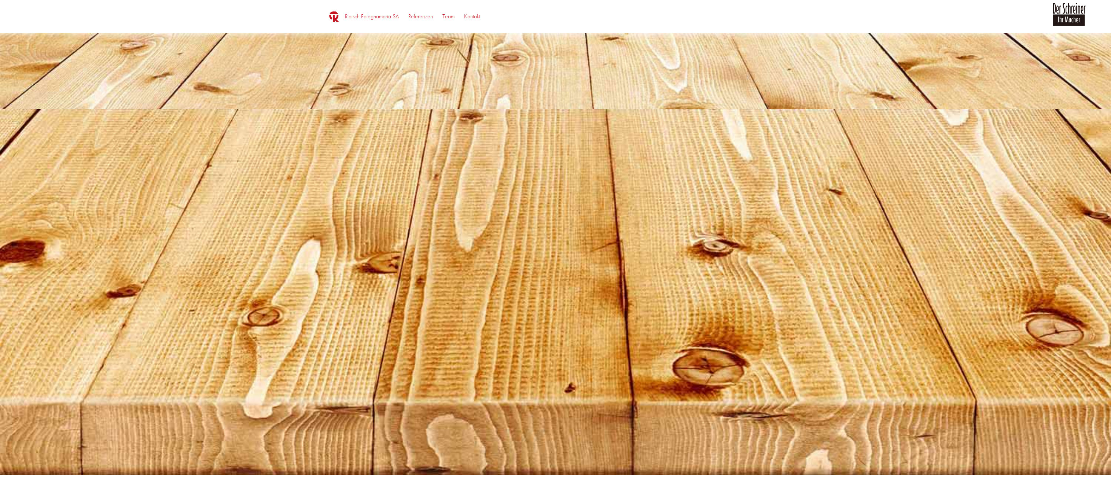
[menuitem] (372, 16)
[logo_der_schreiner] (1069, 18)
